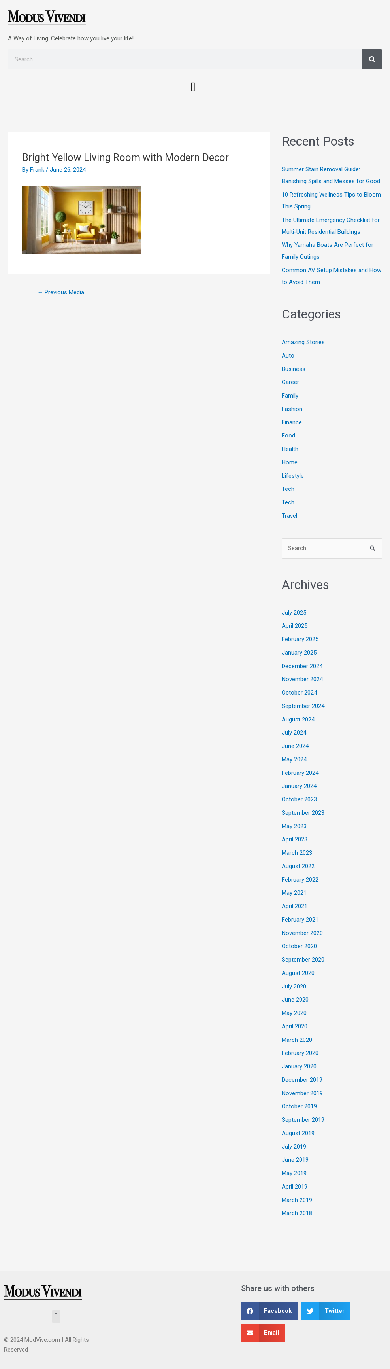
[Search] (372, 59)
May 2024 (294, 759)
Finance (292, 422)
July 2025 (294, 612)
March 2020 (297, 1039)
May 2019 (294, 1173)
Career (290, 382)
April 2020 (294, 1026)
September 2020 (303, 959)
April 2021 (294, 906)
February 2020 (300, 1053)
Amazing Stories (303, 342)
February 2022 (300, 879)
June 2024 (295, 746)
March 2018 (297, 1213)
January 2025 (299, 652)
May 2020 (294, 1013)
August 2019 (298, 1133)
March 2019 (297, 1200)
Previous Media (60, 292)
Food (288, 435)
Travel (289, 515)
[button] (193, 86)
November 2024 (302, 679)
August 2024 (298, 719)
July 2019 (294, 1146)
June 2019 (295, 1159)
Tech (288, 488)
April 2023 (294, 839)
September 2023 (303, 812)
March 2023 (297, 852)
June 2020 (295, 999)
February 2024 (300, 772)
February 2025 (300, 639)
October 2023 (299, 799)
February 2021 (300, 919)
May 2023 (294, 826)
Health (290, 449)
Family (290, 395)
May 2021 (294, 892)
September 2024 (303, 706)
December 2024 (302, 666)
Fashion (292, 409)
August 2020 (298, 973)
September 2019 (303, 1119)
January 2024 (299, 786)
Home (290, 462)
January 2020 (299, 1066)
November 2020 (302, 933)
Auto (288, 355)
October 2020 (299, 946)
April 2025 (294, 625)
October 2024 (299, 692)
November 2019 (302, 1093)
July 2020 (294, 986)
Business (293, 369)
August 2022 (298, 866)
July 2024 (294, 732)
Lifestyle (293, 475)
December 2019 (302, 1079)
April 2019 (294, 1186)
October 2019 (299, 1106)
